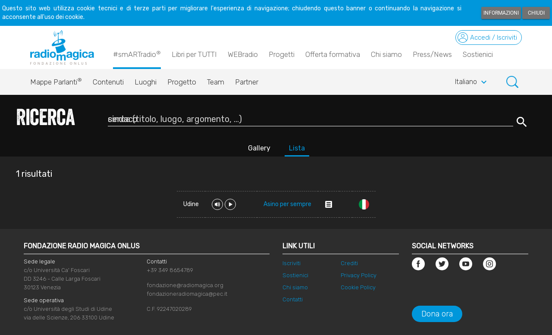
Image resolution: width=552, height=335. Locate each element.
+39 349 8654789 (170, 270)
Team (215, 82)
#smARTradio (137, 54)
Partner (246, 82)
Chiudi (536, 13)
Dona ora (437, 314)
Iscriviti (291, 263)
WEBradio (243, 54)
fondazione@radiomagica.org (185, 285)
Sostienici (478, 54)
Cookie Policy (358, 287)
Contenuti (108, 82)
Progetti (282, 54)
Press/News (432, 54)
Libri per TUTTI (194, 54)
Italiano (472, 82)
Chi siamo (386, 54)
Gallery (259, 148)
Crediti (349, 263)
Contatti (292, 299)
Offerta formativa (332, 54)
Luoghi (146, 82)
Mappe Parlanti (56, 80)
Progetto (181, 82)
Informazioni (501, 13)
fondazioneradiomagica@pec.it (187, 294)
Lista (297, 148)
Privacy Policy (358, 275)
